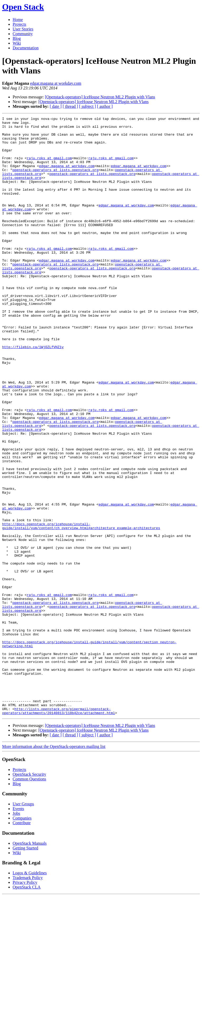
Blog (17, 38)
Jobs (16, 933)
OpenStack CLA (27, 1006)
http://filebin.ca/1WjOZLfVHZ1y (33, 393)
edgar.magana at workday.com (55, 83)
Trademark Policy (28, 997)
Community (23, 33)
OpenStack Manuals (30, 963)
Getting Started (25, 967)
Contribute (22, 942)
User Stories (23, 29)
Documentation (26, 48)
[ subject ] (87, 106)
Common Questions (29, 898)
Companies (22, 937)
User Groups (23, 923)
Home (18, 19)
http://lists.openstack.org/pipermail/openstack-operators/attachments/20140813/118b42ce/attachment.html (58, 830)
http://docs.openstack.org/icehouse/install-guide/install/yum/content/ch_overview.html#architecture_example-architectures (81, 608)
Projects (19, 24)
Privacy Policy (25, 1002)
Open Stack (23, 7)
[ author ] (105, 106)
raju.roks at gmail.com (49, 166)
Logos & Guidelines (30, 992)
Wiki (17, 43)
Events (18, 928)
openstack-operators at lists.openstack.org (55, 180)
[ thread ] (70, 106)
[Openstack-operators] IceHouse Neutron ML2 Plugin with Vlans (100, 97)
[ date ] (56, 106)
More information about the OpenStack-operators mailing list (53, 866)
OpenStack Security (29, 894)
